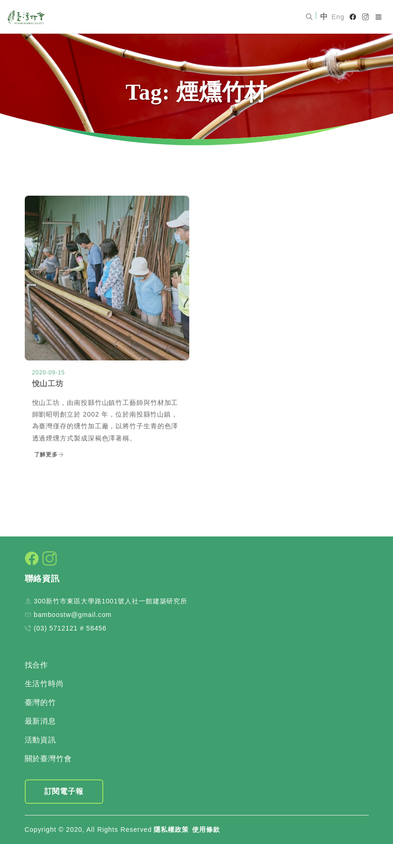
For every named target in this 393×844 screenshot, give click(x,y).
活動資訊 (41, 740)
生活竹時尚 (44, 684)
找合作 (37, 665)
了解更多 (49, 454)
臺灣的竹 (41, 702)
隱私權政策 (171, 829)
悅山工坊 (48, 384)
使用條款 (206, 829)
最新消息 (41, 721)
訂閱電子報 (64, 791)
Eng (338, 17)
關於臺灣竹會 (48, 759)
